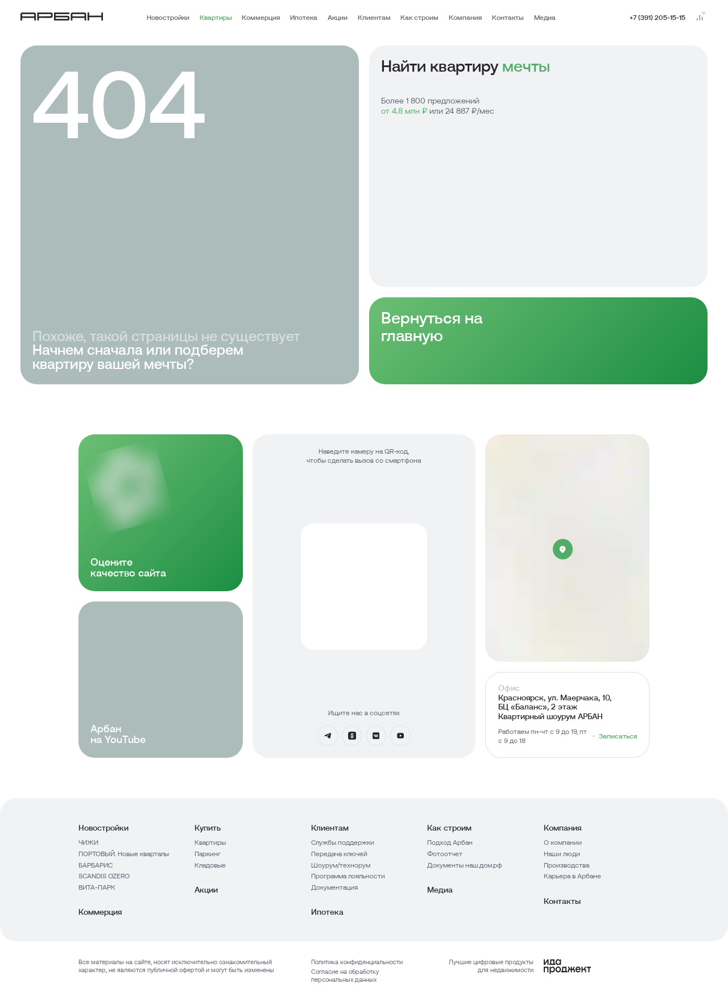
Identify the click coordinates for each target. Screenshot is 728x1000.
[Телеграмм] (327, 735)
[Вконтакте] (376, 735)
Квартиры (216, 18)
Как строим (419, 18)
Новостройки (168, 18)
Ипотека (303, 18)
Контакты (508, 18)
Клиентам (374, 18)
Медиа (545, 18)
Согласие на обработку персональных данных (345, 975)
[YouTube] (400, 735)
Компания (465, 18)
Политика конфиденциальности (357, 961)
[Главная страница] (61, 18)
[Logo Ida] (509, 966)
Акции (338, 18)
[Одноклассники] (352, 735)
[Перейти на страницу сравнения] (700, 18)
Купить (208, 827)
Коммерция (261, 18)
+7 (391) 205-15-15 (657, 18)
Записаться (618, 736)
